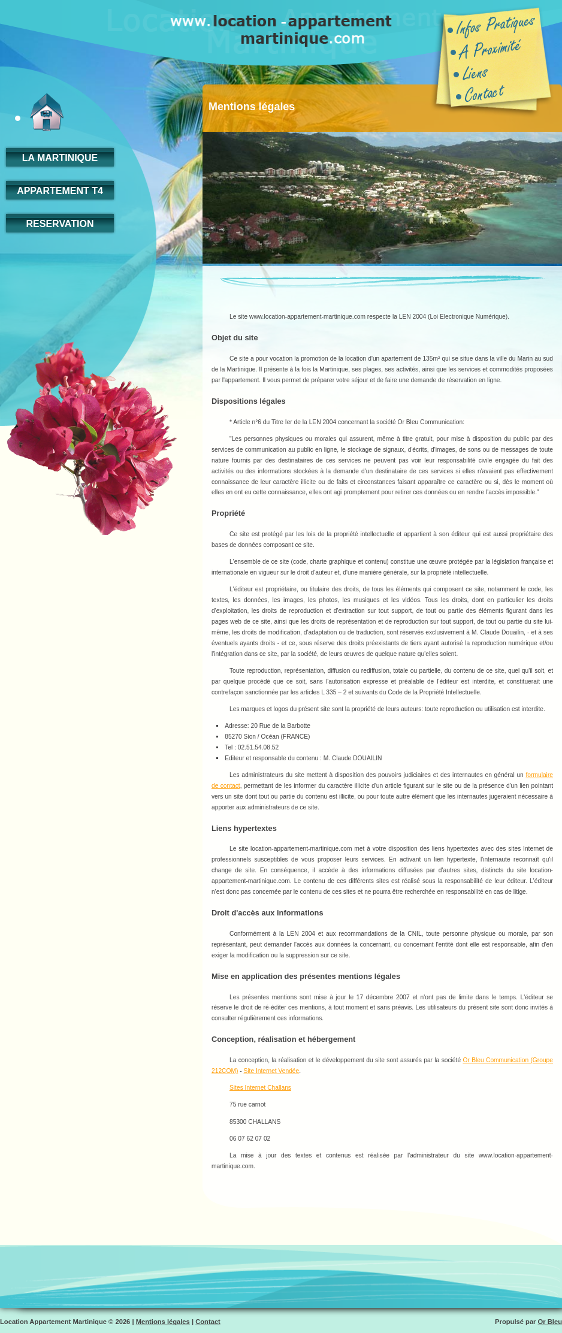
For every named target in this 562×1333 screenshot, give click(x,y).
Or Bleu (550, 1321)
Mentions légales (163, 1321)
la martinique (60, 158)
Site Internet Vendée (271, 1071)
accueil (39, 112)
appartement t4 (60, 191)
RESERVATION (60, 224)
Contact (207, 1321)
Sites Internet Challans (260, 1087)
